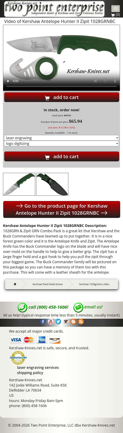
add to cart (62, 97)
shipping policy (30, 372)
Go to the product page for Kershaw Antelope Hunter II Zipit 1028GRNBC (62, 209)
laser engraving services (38, 367)
